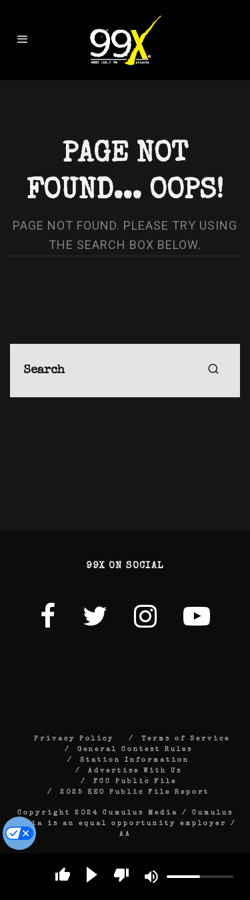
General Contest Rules (135, 749)
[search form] (125, 370)
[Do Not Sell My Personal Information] (19, 833)
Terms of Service (185, 739)
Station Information (134, 760)
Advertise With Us (135, 771)
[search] (213, 370)
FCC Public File (135, 781)
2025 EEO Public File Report (134, 792)
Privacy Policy (74, 739)
